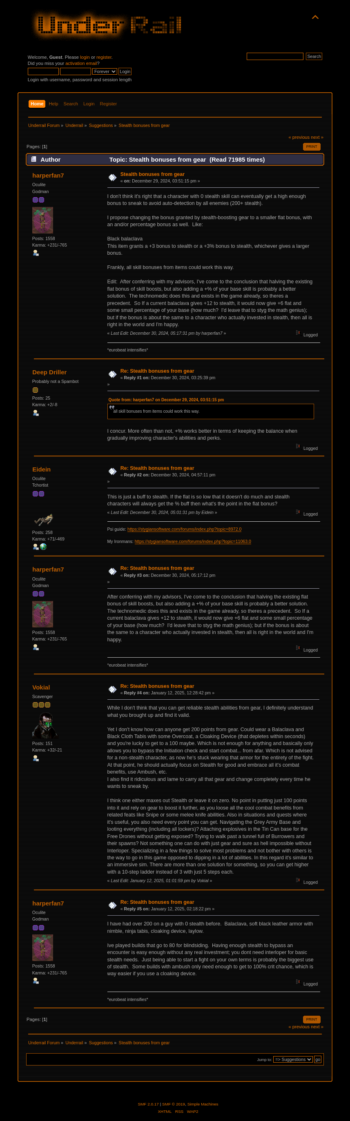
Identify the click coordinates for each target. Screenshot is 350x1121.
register (103, 57)
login (85, 57)
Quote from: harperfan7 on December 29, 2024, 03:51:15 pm (166, 400)
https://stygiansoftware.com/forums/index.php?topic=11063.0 (193, 541)
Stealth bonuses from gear (152, 174)
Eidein (41, 469)
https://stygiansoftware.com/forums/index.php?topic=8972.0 (184, 529)
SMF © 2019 (173, 1104)
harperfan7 (48, 175)
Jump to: (264, 1059)
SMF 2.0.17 (148, 1104)
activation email (81, 63)
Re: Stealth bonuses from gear (157, 371)
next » (317, 137)
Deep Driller (49, 372)
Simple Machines (202, 1104)
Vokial (41, 687)
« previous (299, 137)
